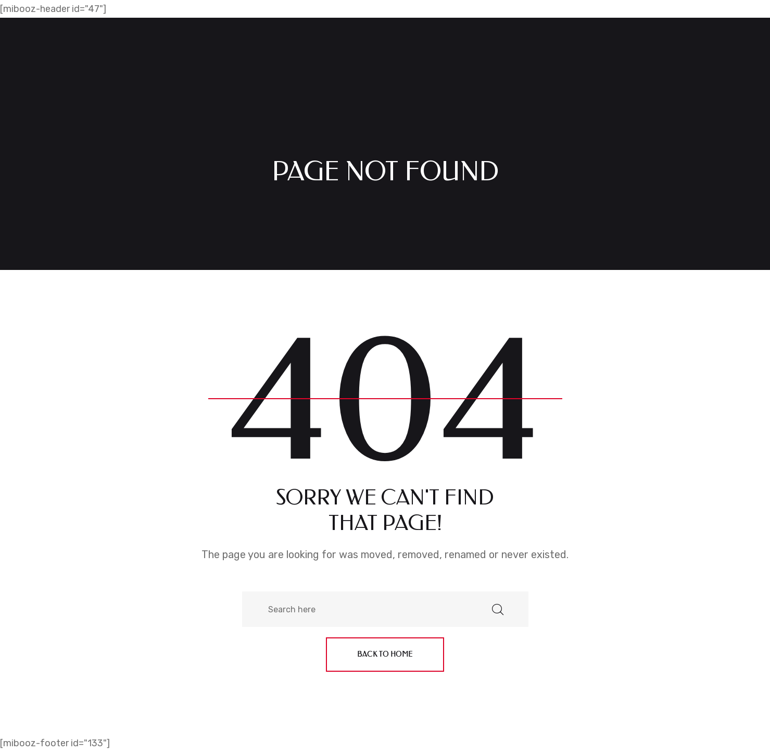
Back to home (385, 654)
